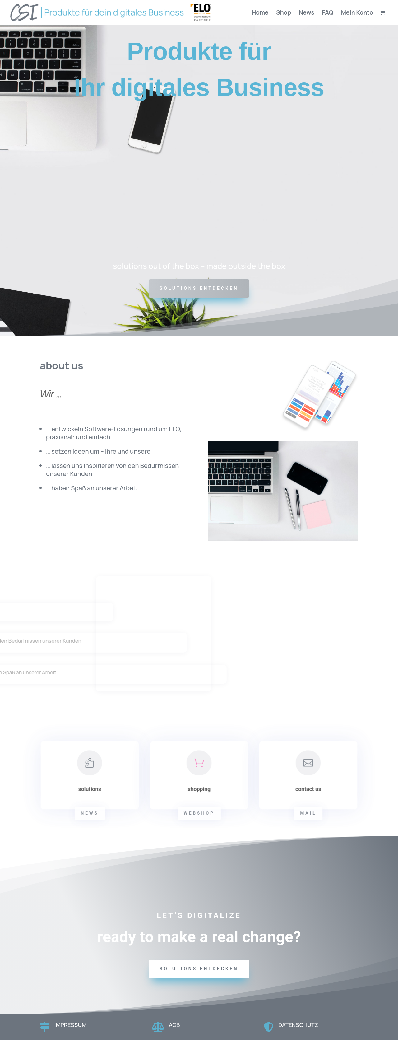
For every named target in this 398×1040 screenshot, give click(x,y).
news (89, 813)
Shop (283, 13)
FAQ (327, 13)
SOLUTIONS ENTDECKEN (199, 288)
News (306, 13)
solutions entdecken (199, 968)
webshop (199, 813)
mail (308, 813)
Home (260, 13)
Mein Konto (357, 13)
